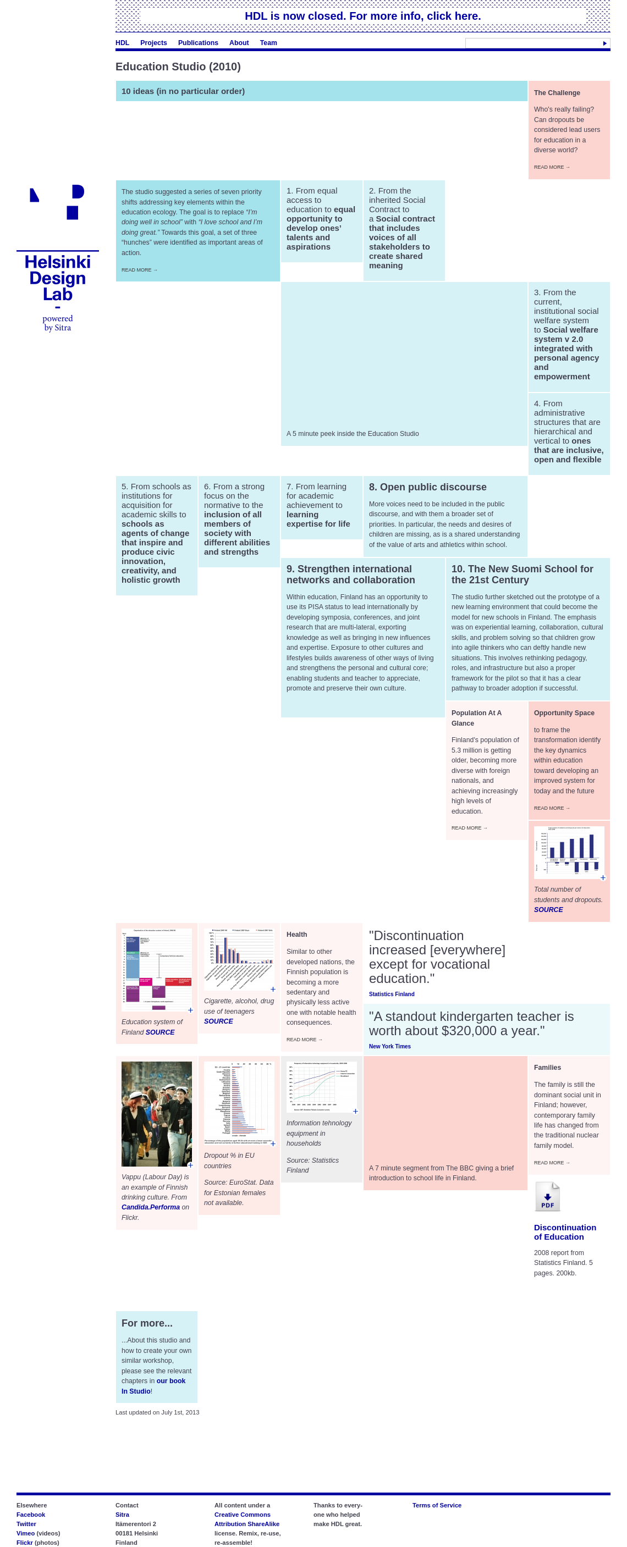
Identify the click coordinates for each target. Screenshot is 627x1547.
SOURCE (548, 910)
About (239, 43)
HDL (122, 43)
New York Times (390, 1046)
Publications (198, 43)
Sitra (122, 1514)
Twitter (26, 1524)
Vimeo (25, 1533)
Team (268, 43)
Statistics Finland (392, 994)
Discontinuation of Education (565, 1232)
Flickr (24, 1542)
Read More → (552, 167)
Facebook (30, 1514)
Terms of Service (437, 1505)
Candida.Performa (151, 1207)
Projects (153, 43)
